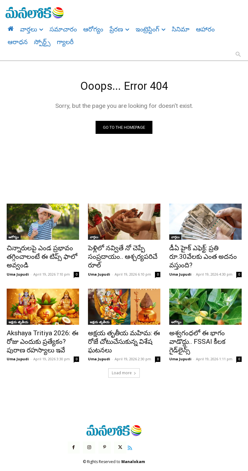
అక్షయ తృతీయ (18, 318)
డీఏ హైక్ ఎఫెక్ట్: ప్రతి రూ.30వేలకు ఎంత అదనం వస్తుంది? (203, 252)
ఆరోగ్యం (14, 238)
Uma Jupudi (18, 270)
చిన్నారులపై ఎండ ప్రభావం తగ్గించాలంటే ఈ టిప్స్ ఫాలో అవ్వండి (35, 256)
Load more (124, 365)
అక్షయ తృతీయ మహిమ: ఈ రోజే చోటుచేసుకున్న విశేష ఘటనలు (122, 332)
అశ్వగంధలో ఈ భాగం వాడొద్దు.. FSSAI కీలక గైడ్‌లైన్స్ (201, 332)
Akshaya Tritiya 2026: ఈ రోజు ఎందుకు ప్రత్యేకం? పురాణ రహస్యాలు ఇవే (41, 336)
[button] (238, 54)
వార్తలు (94, 238)
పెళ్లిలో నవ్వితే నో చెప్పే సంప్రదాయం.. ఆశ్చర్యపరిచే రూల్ (122, 252)
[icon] (125, 438)
